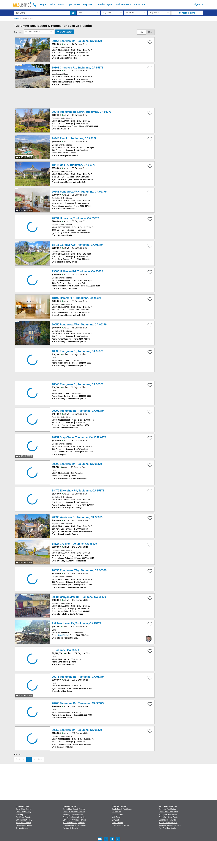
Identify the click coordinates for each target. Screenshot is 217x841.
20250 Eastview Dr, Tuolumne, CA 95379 (77, 729)
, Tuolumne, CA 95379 (65, 650)
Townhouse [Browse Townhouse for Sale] (116, 812)
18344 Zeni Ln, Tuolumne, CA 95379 (74, 138)
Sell (51, 4)
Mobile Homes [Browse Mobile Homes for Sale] (117, 823)
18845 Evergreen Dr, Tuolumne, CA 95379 (77, 384)
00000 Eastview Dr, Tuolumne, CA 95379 (77, 463)
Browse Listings (22, 828)
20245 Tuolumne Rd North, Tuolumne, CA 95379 (81, 111)
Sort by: (18, 32)
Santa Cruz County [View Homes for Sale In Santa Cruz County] (23, 812)
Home (16, 19)
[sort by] (39, 32)
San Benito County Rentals (74, 823)
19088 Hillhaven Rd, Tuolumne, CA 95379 (77, 271)
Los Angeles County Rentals (74, 825)
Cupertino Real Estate (167, 820)
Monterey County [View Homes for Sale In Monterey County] (22, 814)
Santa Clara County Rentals (74, 809)
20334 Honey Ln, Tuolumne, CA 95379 (75, 218)
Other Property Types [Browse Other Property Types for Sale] (120, 825)
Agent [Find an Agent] (105, 4)
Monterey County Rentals (73, 814)
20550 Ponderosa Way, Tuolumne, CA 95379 (79, 324)
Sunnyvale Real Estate (168, 814)
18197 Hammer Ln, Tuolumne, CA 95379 (77, 298)
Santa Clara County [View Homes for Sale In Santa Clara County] (23, 809)
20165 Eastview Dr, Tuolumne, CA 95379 (77, 40)
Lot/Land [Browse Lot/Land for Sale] (115, 820)
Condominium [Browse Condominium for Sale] (117, 814)
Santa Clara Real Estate (168, 812)
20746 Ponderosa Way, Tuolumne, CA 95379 (79, 191)
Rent (60, 4)
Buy (42, 4)
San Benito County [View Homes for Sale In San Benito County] (23, 823)
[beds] (135, 13)
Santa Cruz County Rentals (74, 812)
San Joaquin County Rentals (74, 820)
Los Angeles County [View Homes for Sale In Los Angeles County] (24, 825)
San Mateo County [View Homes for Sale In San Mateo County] (23, 817)
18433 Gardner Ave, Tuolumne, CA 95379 (77, 244)
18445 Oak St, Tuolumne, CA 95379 (73, 164)
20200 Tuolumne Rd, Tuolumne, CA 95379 (78, 410)
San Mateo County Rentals (73, 817)
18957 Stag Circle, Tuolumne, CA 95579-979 (79, 437)
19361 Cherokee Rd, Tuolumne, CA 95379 (77, 67)
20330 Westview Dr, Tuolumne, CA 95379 (77, 517)
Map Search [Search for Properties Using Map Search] (89, 4)
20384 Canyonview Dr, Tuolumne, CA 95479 (79, 596)
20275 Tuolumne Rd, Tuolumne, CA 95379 (78, 676)
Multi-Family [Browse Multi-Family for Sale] (116, 817)
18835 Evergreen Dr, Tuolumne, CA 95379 (77, 351)
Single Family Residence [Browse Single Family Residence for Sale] (122, 809)
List (141, 32)
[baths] (159, 13)
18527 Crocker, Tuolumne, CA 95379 (74, 543)
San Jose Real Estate (167, 809)
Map (150, 32)
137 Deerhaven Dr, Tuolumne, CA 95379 (76, 623)
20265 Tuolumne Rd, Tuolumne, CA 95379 (78, 703)
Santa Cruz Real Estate (168, 817)
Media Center (122, 4)
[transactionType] (88, 13)
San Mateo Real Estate (168, 823)
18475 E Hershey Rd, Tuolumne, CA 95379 (78, 490)
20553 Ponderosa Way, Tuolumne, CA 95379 (79, 570)
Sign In (197, 4)
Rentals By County (70, 828)
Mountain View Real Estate (170, 825)
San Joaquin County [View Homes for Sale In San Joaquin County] (24, 820)
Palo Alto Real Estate (167, 828)
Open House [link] (74, 4)
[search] (73, 13)
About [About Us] (138, 4)
